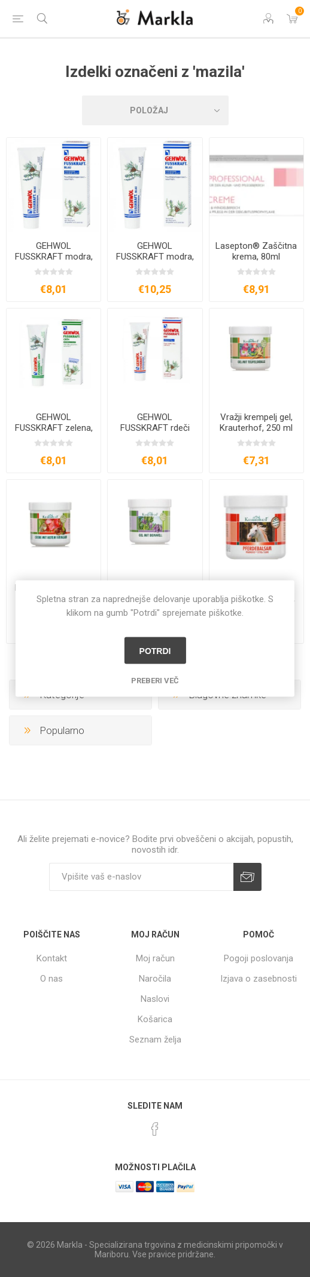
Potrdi (155, 650)
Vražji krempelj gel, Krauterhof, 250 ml (256, 422)
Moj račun (155, 958)
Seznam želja (155, 1039)
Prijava (247, 877)
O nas (51, 978)
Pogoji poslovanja (258, 958)
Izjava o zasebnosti (258, 978)
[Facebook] (155, 1129)
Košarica (155, 1019)
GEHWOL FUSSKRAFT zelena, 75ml (54, 428)
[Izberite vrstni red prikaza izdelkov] (155, 110)
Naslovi (155, 999)
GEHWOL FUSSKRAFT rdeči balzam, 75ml (155, 428)
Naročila (155, 978)
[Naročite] (141, 877)
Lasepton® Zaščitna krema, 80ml (256, 251)
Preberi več (155, 680)
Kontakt (52, 958)
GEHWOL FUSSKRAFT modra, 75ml (54, 256)
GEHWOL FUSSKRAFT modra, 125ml (155, 256)
